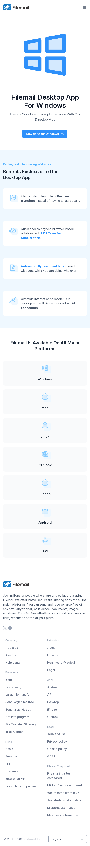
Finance (52, 655)
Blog (8, 679)
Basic (9, 749)
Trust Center (14, 732)
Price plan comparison (21, 786)
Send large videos (18, 709)
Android (53, 687)
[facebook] (10, 628)
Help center (13, 662)
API (49, 694)
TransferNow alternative (64, 800)
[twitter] (5, 628)
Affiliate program (17, 717)
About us (11, 647)
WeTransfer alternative (63, 793)
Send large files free (19, 702)
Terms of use (56, 734)
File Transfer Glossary (20, 724)
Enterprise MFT (16, 778)
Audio (51, 647)
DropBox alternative (61, 808)
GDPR (51, 756)
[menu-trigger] (85, 7)
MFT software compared (64, 785)
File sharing (13, 687)
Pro (7, 764)
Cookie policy (57, 749)
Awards (10, 655)
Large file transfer (17, 694)
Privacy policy (57, 741)
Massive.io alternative (62, 815)
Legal (51, 670)
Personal (11, 756)
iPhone (52, 709)
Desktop (53, 702)
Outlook (52, 717)
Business (11, 771)
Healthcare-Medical (61, 662)
